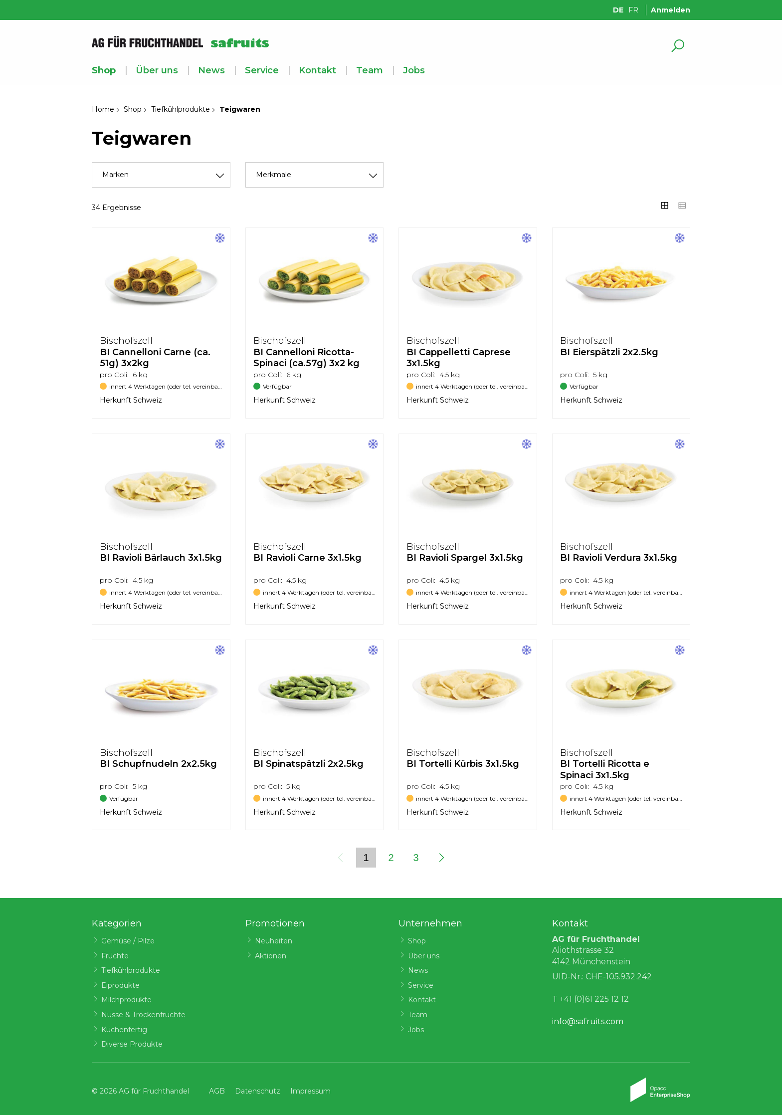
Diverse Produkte (132, 1044)
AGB (217, 1091)
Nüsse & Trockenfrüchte (143, 1014)
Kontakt (317, 70)
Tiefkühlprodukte (180, 109)
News (211, 70)
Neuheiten (273, 940)
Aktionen (270, 955)
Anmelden (670, 9)
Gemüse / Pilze (128, 940)
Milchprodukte (126, 999)
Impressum (310, 1091)
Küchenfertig (124, 1029)
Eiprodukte (120, 985)
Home (103, 109)
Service (262, 70)
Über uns (157, 70)
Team (369, 70)
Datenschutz (257, 1091)
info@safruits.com (587, 1021)
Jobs (414, 70)
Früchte (115, 955)
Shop (104, 70)
